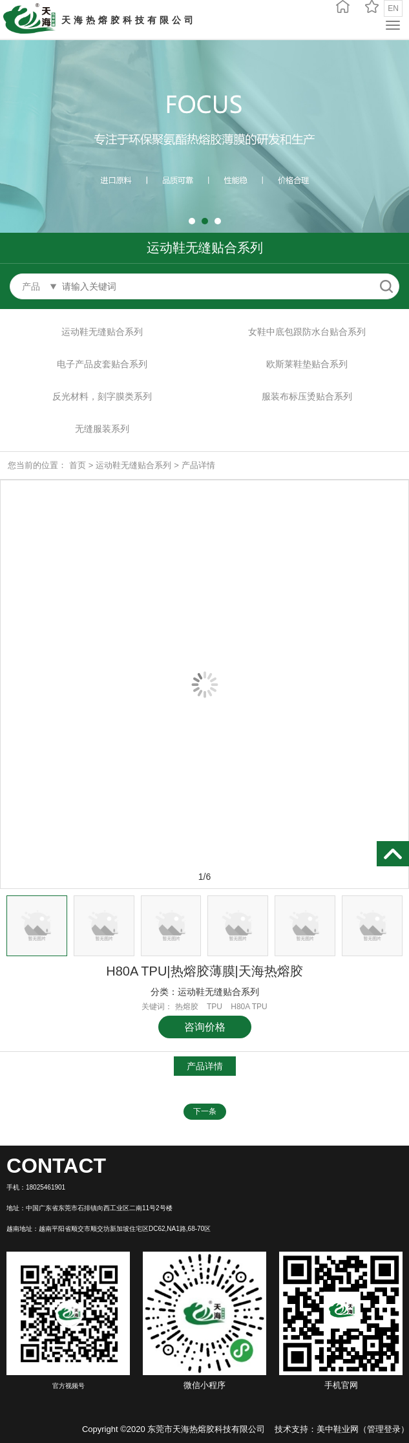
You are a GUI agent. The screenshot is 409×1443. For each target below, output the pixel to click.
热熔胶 (186, 1006)
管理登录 (384, 1429)
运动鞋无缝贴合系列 (102, 331)
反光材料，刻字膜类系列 (102, 396)
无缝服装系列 (102, 428)
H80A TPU (249, 1006)
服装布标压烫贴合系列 (307, 396)
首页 (77, 465)
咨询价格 (204, 1026)
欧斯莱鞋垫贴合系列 (307, 364)
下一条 (204, 1111)
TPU (214, 1006)
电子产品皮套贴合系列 (102, 364)
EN (393, 8)
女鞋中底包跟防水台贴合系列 (307, 331)
